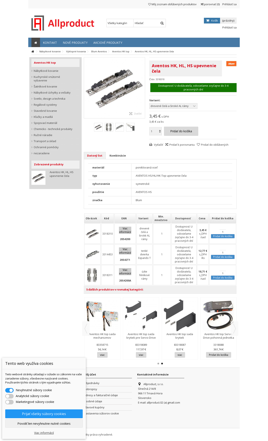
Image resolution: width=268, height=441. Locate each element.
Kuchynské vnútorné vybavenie (47, 78)
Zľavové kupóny (94, 407)
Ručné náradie (43, 135)
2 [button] (162, 363)
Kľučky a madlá (43, 117)
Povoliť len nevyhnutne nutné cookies (44, 423)
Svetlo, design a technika (49, 98)
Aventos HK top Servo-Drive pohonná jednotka (218, 335)
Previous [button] (86, 328)
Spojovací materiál (45, 123)
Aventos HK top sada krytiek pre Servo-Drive (141, 335)
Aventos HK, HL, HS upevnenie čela (61, 174)
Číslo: (152, 79)
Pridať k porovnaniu (182, 145)
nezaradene (42, 153)
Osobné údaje (93, 401)
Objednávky (91, 383)
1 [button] (158, 363)
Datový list (94, 155)
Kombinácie (118, 155)
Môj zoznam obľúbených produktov (172, 4)
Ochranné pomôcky (46, 147)
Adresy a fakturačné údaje (101, 395)
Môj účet (90, 374)
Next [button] (234, 328)
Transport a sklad (45, 141)
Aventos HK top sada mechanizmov (102, 335)
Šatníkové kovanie (45, 86)
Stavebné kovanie (45, 111)
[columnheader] (92, 218)
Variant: (155, 100)
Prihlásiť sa (229, 4)
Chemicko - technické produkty (53, 129)
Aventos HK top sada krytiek (179, 335)
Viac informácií (44, 433)
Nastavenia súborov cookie (101, 413)
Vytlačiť (158, 145)
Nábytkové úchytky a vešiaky (52, 92)
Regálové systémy (45, 105)
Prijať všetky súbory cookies (44, 413)
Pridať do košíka (222, 236)
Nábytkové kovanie (46, 71)
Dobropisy (90, 389)
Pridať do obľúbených (214, 145)
